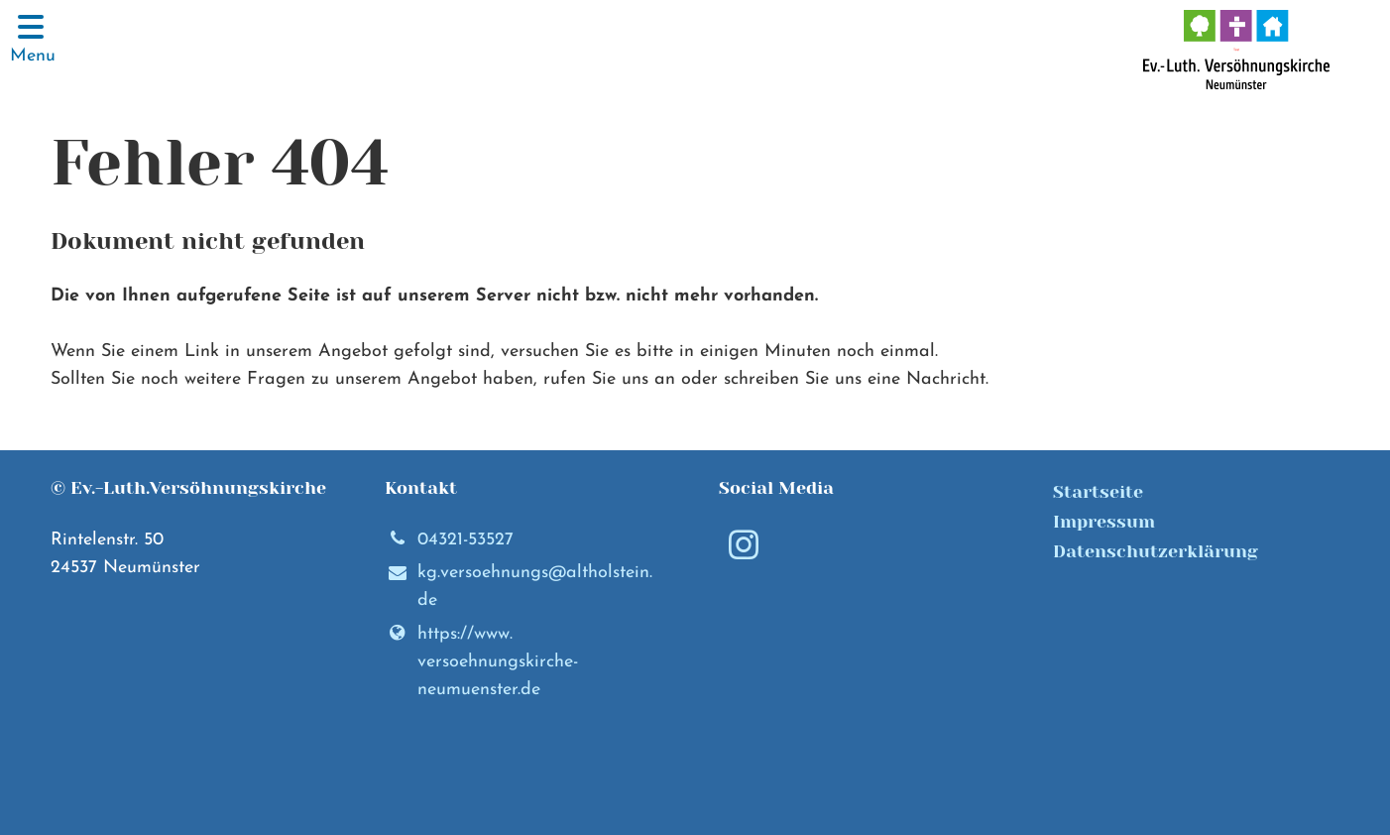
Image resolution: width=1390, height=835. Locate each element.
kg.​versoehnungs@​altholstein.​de (518, 588)
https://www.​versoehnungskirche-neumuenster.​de (481, 662)
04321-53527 (449, 540)
